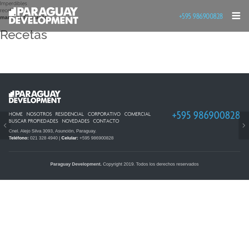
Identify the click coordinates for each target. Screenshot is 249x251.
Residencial (69, 114)
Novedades (76, 121)
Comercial (137, 114)
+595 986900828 (201, 16)
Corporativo (104, 114)
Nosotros (39, 114)
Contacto (106, 121)
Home (16, 114)
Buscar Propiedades (33, 121)
